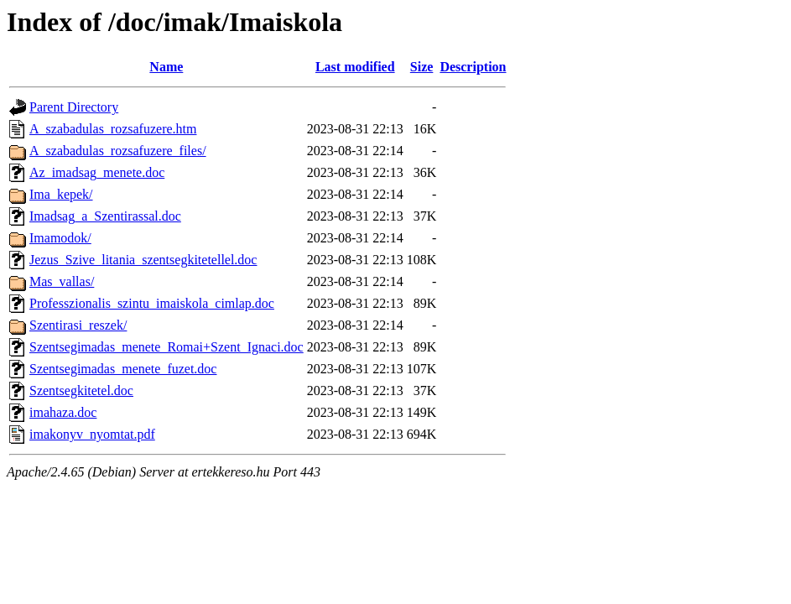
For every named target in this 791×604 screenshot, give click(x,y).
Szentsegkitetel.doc (81, 390)
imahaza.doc (62, 412)
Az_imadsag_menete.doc (96, 172)
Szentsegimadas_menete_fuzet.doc (122, 369)
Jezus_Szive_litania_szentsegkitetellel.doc (143, 260)
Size (422, 67)
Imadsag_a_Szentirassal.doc (105, 216)
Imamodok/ (60, 238)
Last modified (355, 67)
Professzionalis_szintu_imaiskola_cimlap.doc (151, 303)
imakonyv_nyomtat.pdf (92, 434)
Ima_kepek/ (61, 194)
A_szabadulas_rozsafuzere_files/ (117, 150)
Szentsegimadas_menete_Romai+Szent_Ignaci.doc (166, 347)
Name (166, 67)
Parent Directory (73, 107)
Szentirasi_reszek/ (78, 325)
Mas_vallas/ (61, 281)
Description (473, 67)
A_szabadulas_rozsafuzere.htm (112, 129)
